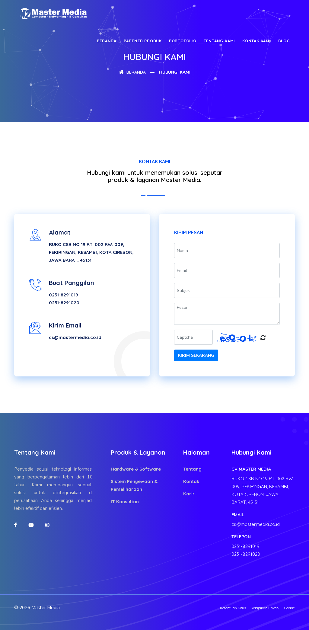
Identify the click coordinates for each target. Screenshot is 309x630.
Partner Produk (143, 40)
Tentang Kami (219, 40)
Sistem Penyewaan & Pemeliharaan (134, 485)
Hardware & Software (136, 469)
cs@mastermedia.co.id (75, 337)
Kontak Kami (256, 40)
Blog (284, 40)
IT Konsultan (125, 501)
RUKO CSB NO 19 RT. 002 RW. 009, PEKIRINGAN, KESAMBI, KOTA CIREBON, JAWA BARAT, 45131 (91, 252)
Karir (189, 494)
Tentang (192, 469)
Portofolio (182, 40)
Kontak (191, 481)
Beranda (106, 40)
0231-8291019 (63, 295)
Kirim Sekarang (196, 355)
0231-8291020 (64, 302)
